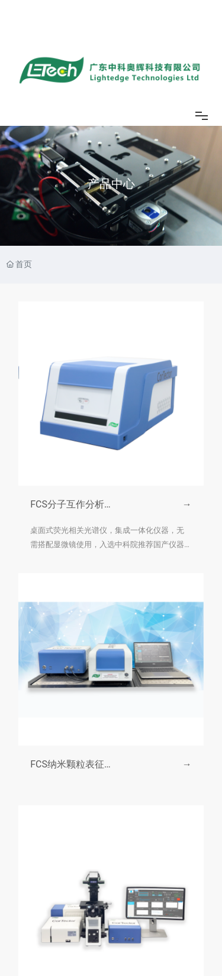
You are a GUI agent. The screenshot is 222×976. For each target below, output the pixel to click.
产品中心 (111, 184)
